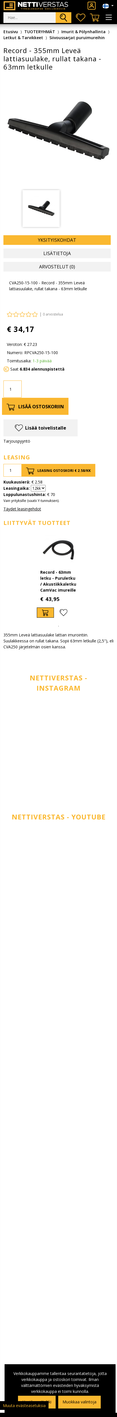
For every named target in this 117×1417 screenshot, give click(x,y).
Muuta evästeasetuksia (24, 1405)
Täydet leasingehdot (22, 509)
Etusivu (10, 31)
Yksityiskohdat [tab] (57, 240)
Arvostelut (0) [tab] (57, 267)
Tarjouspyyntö (16, 441)
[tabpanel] (59, 576)
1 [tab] (58, 626)
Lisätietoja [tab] (57, 253)
